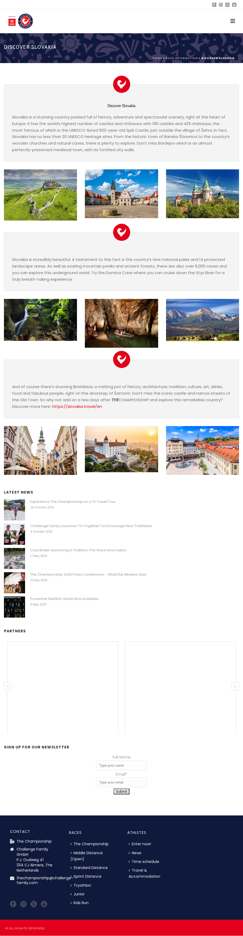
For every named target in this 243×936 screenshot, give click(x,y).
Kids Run (79, 902)
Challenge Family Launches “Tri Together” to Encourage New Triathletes (91, 526)
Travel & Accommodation (144, 873)
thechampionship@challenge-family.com (45, 880)
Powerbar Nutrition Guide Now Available (64, 598)
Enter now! (140, 844)
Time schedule (144, 861)
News (135, 853)
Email (121, 774)
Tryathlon (80, 885)
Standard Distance (89, 867)
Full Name (121, 757)
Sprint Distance (85, 876)
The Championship (89, 844)
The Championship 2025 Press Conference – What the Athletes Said (88, 574)
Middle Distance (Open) (86, 856)
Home (157, 58)
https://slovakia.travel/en (77, 406)
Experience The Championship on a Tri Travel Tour (73, 501)
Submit (121, 791)
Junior (77, 894)
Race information (182, 58)
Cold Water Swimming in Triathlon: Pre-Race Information (78, 550)
